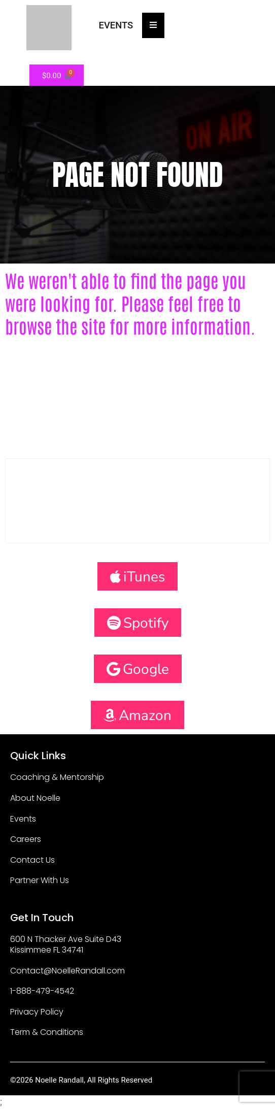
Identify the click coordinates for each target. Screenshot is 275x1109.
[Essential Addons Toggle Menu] (153, 25)
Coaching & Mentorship (57, 777)
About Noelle (35, 798)
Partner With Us (39, 880)
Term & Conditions (46, 1032)
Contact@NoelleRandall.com (67, 970)
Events (23, 819)
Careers (25, 839)
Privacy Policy (36, 1012)
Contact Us (32, 860)
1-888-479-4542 (42, 991)
